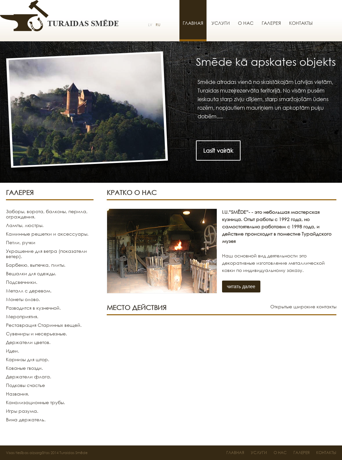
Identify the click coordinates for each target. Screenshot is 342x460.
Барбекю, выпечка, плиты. (35, 265)
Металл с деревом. (29, 291)
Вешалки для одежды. (31, 273)
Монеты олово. (23, 299)
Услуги (220, 23)
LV (150, 24)
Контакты (301, 23)
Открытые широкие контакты (303, 306)
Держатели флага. (28, 376)
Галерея (271, 23)
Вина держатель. (26, 419)
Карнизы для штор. (27, 359)
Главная (193, 23)
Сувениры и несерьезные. (36, 333)
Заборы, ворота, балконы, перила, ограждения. (47, 214)
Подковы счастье (25, 385)
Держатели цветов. (28, 342)
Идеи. (12, 351)
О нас (245, 23)
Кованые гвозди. (24, 368)
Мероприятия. (22, 316)
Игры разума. (22, 411)
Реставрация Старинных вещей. (44, 325)
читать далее (241, 286)
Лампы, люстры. (25, 225)
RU (158, 24)
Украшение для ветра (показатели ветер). (46, 253)
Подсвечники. (21, 282)
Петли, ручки (20, 242)
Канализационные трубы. (35, 402)
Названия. (17, 394)
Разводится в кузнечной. (33, 308)
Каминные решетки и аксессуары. (47, 234)
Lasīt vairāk (218, 150)
